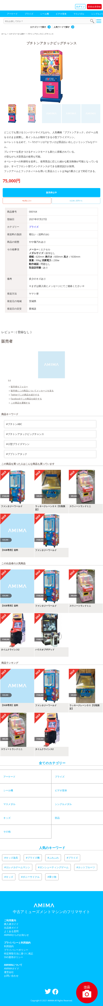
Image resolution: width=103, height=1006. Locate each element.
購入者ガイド (11, 924)
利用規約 (9, 946)
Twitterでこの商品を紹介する (25, 394)
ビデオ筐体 (61, 13)
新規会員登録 (94, 6)
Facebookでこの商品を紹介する (26, 398)
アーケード (12, 13)
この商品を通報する (20, 402)
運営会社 (9, 972)
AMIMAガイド (11, 968)
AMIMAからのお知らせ (16, 934)
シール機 (44, 13)
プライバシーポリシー (16, 949)
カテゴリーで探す (38, 27)
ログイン (80, 6)
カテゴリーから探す (17, 34)
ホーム (4, 34)
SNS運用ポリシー (13, 957)
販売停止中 (51, 192)
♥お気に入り (26, 201)
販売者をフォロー (19, 386)
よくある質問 (11, 931)
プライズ (29, 13)
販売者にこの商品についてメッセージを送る (32, 390)
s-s (9, 380)
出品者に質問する (76, 201)
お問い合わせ (11, 975)
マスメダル (78, 13)
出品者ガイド (11, 927)
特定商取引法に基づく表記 (18, 953)
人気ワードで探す (62, 27)
